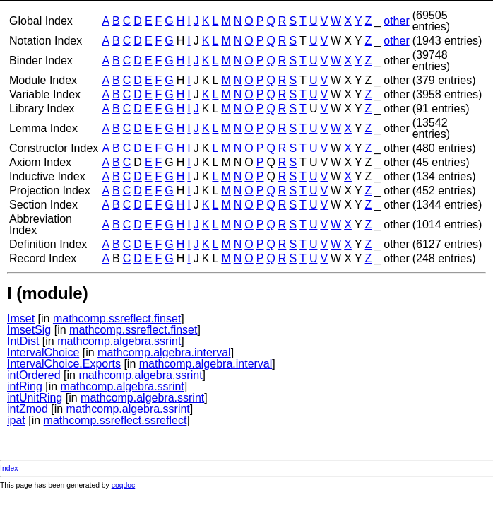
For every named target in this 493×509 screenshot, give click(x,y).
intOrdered (34, 375)
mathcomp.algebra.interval (164, 352)
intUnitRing (34, 398)
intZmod (27, 409)
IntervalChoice (43, 352)
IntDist (23, 341)
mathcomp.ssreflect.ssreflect (115, 420)
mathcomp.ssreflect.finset (117, 318)
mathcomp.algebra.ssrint (119, 341)
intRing (24, 386)
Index (9, 468)
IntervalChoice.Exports (64, 364)
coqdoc (124, 485)
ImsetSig (29, 330)
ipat (16, 420)
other (396, 21)
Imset (21, 318)
